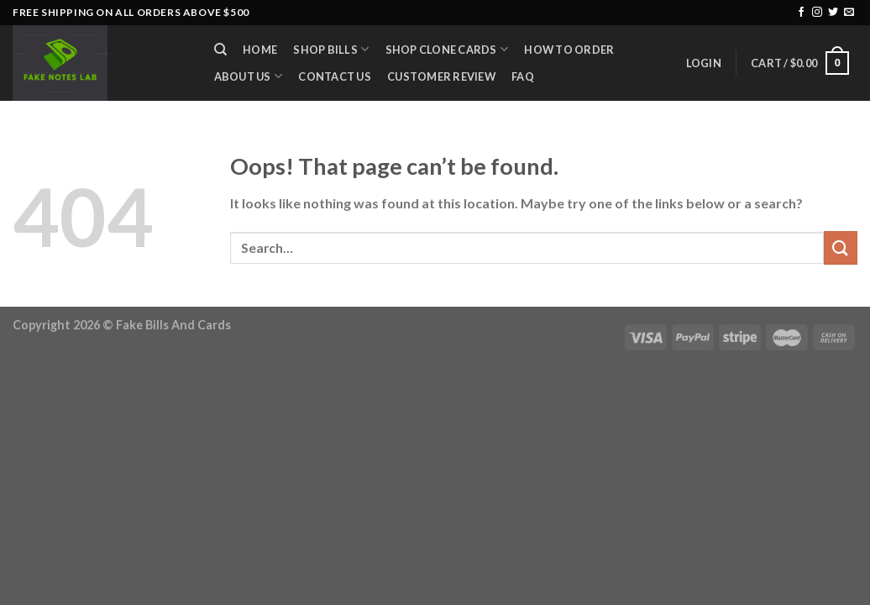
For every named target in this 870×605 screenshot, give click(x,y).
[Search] (220, 49)
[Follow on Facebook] (801, 12)
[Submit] (840, 247)
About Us (248, 76)
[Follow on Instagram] (817, 12)
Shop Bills (331, 49)
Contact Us (334, 76)
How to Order (569, 49)
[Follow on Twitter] (833, 12)
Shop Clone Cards (447, 49)
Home (260, 49)
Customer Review (441, 76)
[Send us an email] (849, 12)
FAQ (522, 76)
